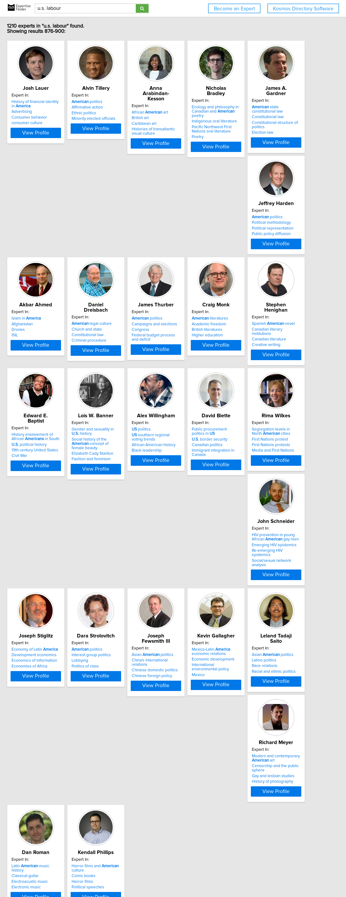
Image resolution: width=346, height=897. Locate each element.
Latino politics (117, 689)
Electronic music (264, 700)
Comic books (45, 804)
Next (209, 856)
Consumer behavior (51, 123)
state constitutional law (62, 222)
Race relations (118, 694)
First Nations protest (268, 463)
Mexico (39, 704)
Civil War (257, 359)
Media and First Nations (271, 474)
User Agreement (188, 879)
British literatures (120, 349)
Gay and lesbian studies (199, 699)
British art (186, 112)
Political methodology (124, 228)
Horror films (44, 810)
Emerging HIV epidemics (55, 578)
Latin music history (275, 683)
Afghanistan (188, 228)
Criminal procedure (267, 239)
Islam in (192, 222)
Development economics (127, 573)
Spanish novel (199, 337)
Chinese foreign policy (270, 585)
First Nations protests (269, 468)
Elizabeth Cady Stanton (54, 473)
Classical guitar (263, 689)
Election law (44, 239)
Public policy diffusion (124, 239)
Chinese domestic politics (273, 579)
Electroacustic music (268, 694)
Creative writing (192, 354)
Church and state (265, 228)
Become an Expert (234, 8)
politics (120, 107)
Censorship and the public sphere (208, 693)
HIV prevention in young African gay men (61, 570)
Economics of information (128, 579)
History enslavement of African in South (277, 339)
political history (267, 347)
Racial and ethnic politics (127, 700)
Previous (141, 856)
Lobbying (186, 579)
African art (196, 107)
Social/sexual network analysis (60, 589)
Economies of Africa (123, 585)
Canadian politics (193, 464)
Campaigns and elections (56, 343)
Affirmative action (121, 112)
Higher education (120, 354)
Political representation (126, 233)
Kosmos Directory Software (303, 8)
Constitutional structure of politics (63, 233)
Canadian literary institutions (203, 343)
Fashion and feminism (52, 478)
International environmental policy (63, 699)
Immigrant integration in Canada (206, 469)
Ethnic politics (117, 118)
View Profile (63, 142)
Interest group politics (197, 573)
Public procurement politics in (207, 453)
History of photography (198, 704)
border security (195, 458)
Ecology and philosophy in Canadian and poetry (277, 109)
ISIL (181, 239)
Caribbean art (190, 118)
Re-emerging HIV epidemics (58, 584)
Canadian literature (195, 349)
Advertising (43, 117)
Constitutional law (49, 228)
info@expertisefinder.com (127, 879)
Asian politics (270, 568)
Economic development (54, 693)
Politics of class (191, 585)
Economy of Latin (128, 568)
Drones (184, 233)
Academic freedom (122, 343)
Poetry (255, 132)
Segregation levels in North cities (274, 455)
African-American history (127, 468)
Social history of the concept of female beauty (59, 465)
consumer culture (48, 128)
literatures (123, 337)
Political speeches (49, 815)
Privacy (167, 879)
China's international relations (276, 573)
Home (154, 879)
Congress (42, 349)
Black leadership (120, 474)
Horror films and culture (63, 798)
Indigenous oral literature (272, 117)
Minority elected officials (127, 124)
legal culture (270, 222)
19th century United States (273, 353)
